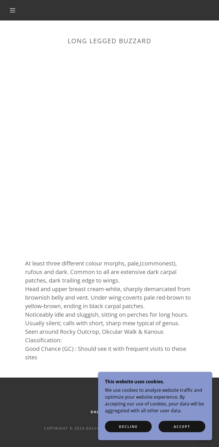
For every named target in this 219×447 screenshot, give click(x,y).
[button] (12, 10)
